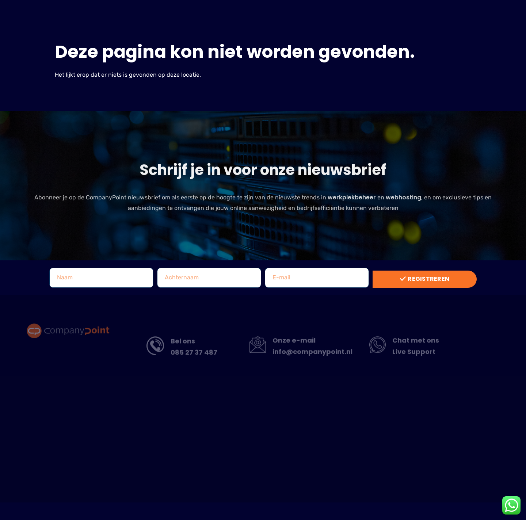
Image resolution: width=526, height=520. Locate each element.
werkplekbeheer (352, 202)
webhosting (403, 202)
